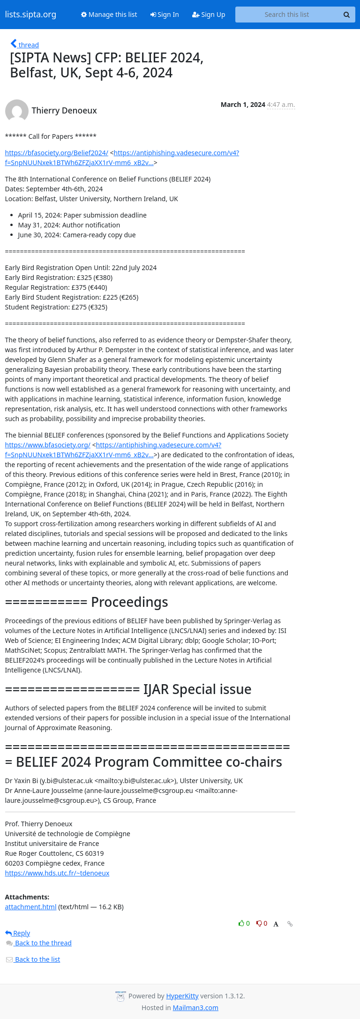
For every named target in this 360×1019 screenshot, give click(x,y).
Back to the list (32, 959)
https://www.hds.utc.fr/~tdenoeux (57, 872)
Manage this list (109, 14)
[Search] (346, 15)
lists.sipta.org (31, 14)
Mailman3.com (195, 1007)
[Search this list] (287, 15)
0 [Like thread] (245, 923)
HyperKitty (182, 995)
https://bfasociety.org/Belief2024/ (56, 152)
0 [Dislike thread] (262, 923)
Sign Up (208, 14)
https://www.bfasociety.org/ (47, 444)
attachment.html (31, 906)
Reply (17, 932)
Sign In (164, 14)
